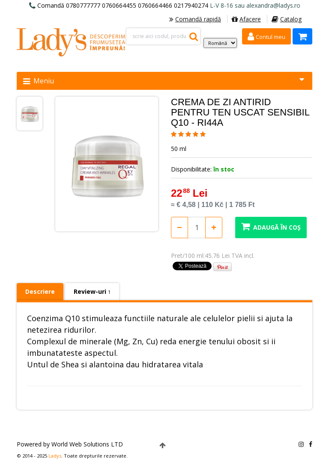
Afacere (246, 19)
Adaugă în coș (271, 226)
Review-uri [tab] (92, 291)
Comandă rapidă (195, 19)
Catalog (287, 19)
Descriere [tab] (40, 291)
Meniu (163, 81)
